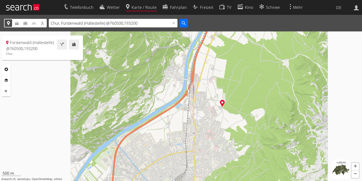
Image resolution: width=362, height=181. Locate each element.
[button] (355, 166)
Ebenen (6, 80)
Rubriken (6, 69)
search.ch (10, 179)
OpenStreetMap (42, 179)
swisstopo (23, 179)
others (58, 179)
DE (338, 7)
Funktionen (6, 91)
